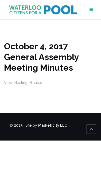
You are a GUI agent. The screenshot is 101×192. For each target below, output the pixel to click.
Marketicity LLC (52, 125)
